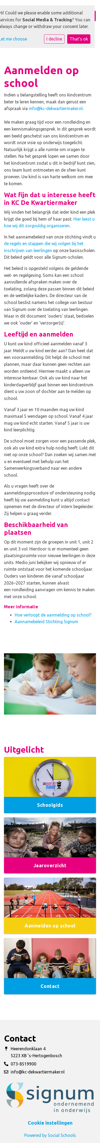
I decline (54, 39)
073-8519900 (23, 1063)
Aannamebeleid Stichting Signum (46, 621)
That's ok (79, 39)
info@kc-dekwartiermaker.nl (56, 108)
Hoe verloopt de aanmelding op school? (53, 615)
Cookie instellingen (50, 1122)
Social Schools (62, 1135)
